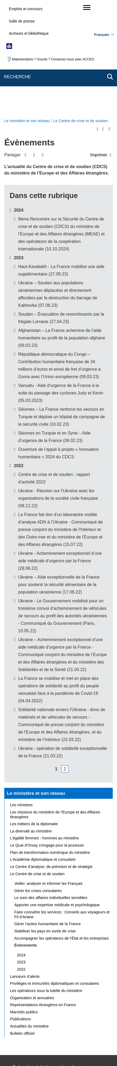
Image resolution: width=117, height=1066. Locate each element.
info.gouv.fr (95, 1046)
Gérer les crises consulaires (38, 780)
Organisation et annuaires (32, 887)
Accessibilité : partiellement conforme (74, 1016)
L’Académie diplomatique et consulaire (43, 749)
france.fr (44, 1052)
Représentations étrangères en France (43, 894)
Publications (20, 908)
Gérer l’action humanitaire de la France (47, 813)
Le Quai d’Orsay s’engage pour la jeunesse (47, 734)
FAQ (96, 1009)
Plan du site (50, 1009)
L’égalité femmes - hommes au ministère (44, 727)
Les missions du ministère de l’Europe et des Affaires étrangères (55, 703)
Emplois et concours (25, 9)
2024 (19, 99)
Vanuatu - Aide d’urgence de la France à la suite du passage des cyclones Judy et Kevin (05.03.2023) (60, 282)
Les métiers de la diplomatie (34, 713)
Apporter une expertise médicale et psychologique (57, 794)
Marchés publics (24, 901)
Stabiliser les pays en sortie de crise (45, 820)
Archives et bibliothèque (29, 33)
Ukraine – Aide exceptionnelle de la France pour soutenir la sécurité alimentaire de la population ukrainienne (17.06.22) (58, 474)
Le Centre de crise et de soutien (37, 763)
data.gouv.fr (68, 1052)
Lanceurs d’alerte (25, 866)
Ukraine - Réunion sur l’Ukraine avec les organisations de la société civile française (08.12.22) (58, 387)
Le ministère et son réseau (36, 682)
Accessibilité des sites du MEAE (38, 1023)
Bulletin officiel (22, 923)
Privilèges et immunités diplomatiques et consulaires (54, 873)
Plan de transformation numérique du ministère (50, 742)
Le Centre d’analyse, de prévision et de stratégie (51, 756)
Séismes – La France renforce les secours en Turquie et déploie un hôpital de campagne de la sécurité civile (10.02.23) (61, 306)
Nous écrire (76, 1009)
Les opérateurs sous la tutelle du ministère (46, 880)
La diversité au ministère (31, 720)
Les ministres (21, 694)
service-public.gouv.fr (27, 1046)
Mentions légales (25, 1016)
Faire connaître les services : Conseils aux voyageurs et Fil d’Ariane (62, 803)
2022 (19, 355)
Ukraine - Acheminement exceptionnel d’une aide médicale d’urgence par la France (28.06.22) (60, 450)
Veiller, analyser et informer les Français (48, 773)
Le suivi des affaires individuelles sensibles (50, 787)
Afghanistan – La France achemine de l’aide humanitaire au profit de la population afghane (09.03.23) (61, 227)
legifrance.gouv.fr (65, 1046)
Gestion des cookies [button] (86, 1023)
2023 (19, 147)
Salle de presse (22, 21)
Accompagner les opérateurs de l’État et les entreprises (61, 827)
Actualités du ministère (29, 915)
